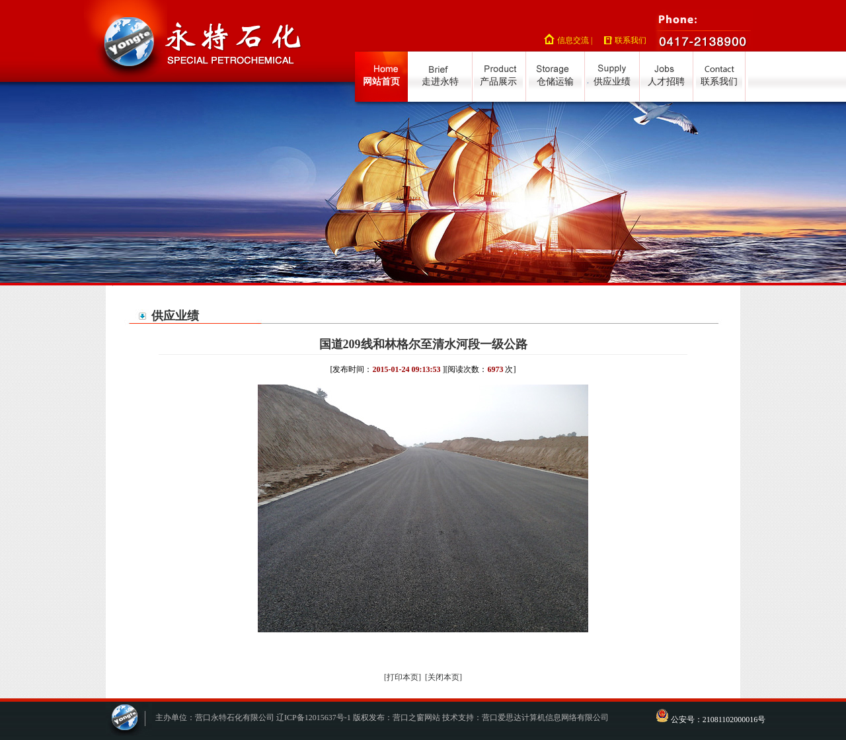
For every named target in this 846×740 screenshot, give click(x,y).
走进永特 (440, 82)
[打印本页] (402, 677)
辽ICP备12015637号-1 (313, 717)
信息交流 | (574, 40)
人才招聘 (666, 82)
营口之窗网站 (416, 717)
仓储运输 (555, 82)
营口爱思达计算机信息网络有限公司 (545, 717)
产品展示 (498, 82)
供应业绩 (612, 82)
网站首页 (381, 82)
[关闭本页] (443, 677)
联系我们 (630, 40)
